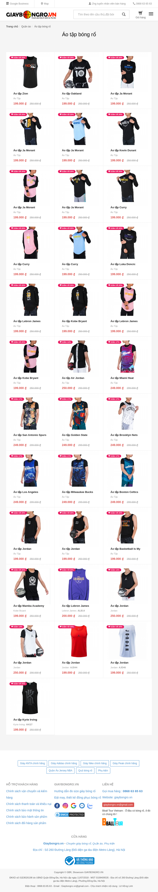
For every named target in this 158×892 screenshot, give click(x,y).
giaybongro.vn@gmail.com (118, 804)
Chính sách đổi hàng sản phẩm (26, 823)
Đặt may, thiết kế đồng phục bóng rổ (77, 797)
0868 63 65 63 (142, 3)
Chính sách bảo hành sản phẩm (26, 816)
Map (45, 3)
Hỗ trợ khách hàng (22, 784)
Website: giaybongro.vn (117, 797)
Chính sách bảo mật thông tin (25, 810)
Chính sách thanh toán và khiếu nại (28, 804)
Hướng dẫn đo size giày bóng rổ (75, 791)
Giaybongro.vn (66, 784)
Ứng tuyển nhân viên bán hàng (107, 3)
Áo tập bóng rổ (42, 26)
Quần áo (26, 26)
